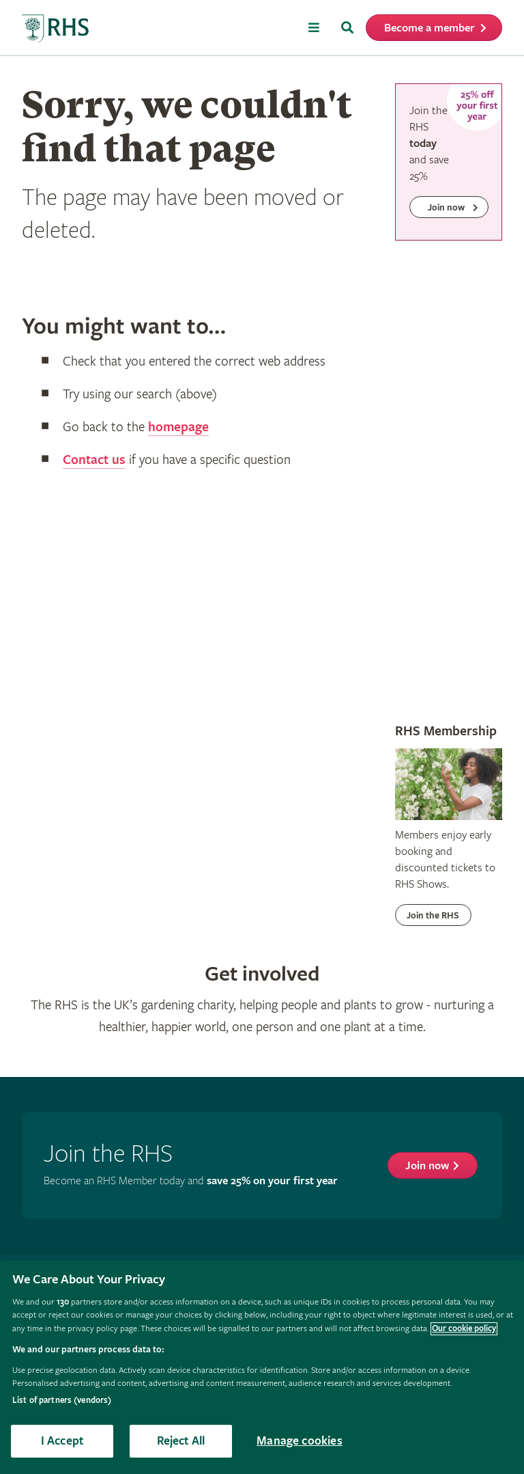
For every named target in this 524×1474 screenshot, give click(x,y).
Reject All (181, 1441)
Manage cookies (300, 1441)
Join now (427, 1166)
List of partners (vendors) (61, 1400)
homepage (178, 427)
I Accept (62, 1441)
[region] (262, 1367)
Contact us (94, 460)
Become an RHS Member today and (191, 1181)
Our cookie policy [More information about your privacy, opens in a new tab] (464, 1329)
